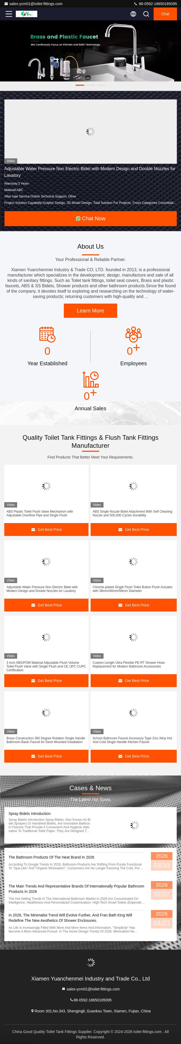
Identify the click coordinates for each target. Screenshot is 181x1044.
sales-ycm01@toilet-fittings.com (33, 4)
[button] (80, 85)
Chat (165, 14)
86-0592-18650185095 (155, 4)
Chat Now (91, 218)
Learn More (90, 311)
